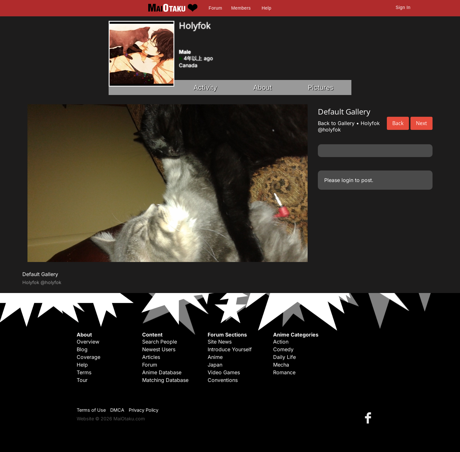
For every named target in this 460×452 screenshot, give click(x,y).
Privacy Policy (143, 410)
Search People (159, 341)
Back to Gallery (336, 123)
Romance (284, 372)
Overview (88, 341)
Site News (220, 341)
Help (266, 8)
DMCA (117, 410)
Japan (215, 364)
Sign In (403, 7)
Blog (82, 349)
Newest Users (158, 349)
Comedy (283, 349)
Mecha (281, 364)
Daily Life (284, 357)
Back (397, 123)
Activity (205, 87)
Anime (215, 357)
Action (280, 341)
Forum (215, 8)
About (262, 87)
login (347, 180)
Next (421, 123)
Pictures (321, 87)
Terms (84, 372)
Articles (151, 357)
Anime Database (161, 372)
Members (241, 8)
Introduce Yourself (230, 349)
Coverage (88, 357)
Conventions (223, 380)
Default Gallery (40, 274)
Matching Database (165, 380)
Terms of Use (91, 410)
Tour (82, 380)
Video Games (224, 372)
